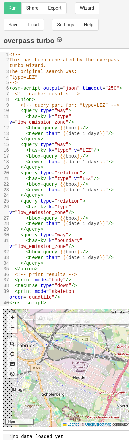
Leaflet (71, 424)
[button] (12, 318)
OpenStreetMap (98, 424)
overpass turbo (33, 40)
